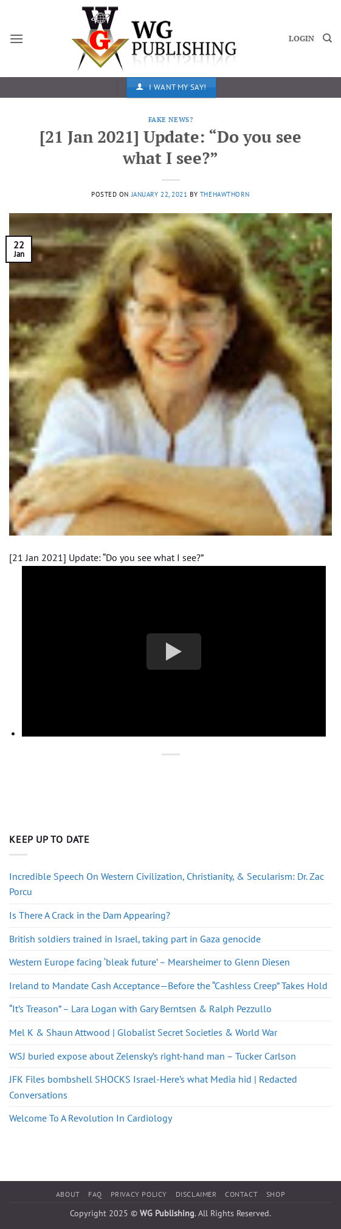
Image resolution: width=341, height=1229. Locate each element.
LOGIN (301, 38)
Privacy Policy (139, 1194)
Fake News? (170, 119)
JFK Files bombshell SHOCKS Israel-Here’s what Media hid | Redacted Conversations (153, 1087)
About (68, 1194)
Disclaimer (196, 1194)
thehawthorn (225, 194)
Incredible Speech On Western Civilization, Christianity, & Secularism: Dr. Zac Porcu (166, 884)
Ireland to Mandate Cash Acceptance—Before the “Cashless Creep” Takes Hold (168, 985)
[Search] (327, 38)
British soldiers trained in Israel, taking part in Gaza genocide (135, 939)
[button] (16, 38)
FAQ (95, 1194)
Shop (275, 1194)
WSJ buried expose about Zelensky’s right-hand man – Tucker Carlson (152, 1056)
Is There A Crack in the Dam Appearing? (89, 915)
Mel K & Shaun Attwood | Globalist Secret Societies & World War (143, 1032)
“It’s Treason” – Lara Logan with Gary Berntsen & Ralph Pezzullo (140, 1009)
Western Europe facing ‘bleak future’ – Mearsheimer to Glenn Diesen (149, 962)
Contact (241, 1194)
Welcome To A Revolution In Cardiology (90, 1118)
